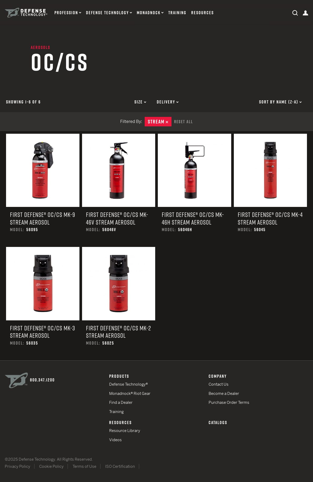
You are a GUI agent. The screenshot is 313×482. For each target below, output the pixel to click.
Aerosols (40, 47)
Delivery (168, 102)
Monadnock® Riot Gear (129, 393)
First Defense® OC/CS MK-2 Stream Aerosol (119, 303)
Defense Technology (107, 13)
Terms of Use (84, 466)
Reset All (183, 122)
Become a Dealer (224, 393)
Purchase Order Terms (229, 402)
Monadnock (148, 13)
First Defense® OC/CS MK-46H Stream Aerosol (194, 190)
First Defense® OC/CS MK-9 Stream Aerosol (43, 190)
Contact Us (219, 384)
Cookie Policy (51, 466)
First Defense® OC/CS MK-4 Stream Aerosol (271, 190)
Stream (159, 121)
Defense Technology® (128, 384)
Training (177, 13)
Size (140, 102)
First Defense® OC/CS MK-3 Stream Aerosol (43, 303)
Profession (66, 13)
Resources (202, 13)
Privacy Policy (17, 466)
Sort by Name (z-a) (280, 102)
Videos (115, 439)
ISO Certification (120, 466)
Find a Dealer (121, 402)
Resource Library (124, 430)
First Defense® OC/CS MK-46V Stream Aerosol (119, 190)
